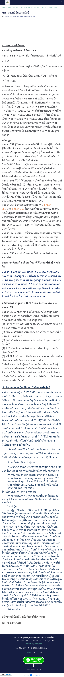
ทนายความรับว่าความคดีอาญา (28, 7)
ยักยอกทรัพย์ (8, 16)
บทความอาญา (12, 7)
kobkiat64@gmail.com (33, 643)
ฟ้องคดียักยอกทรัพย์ (29, 16)
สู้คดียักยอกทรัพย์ (18, 16)
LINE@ (28, 652)
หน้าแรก (3, 7)
